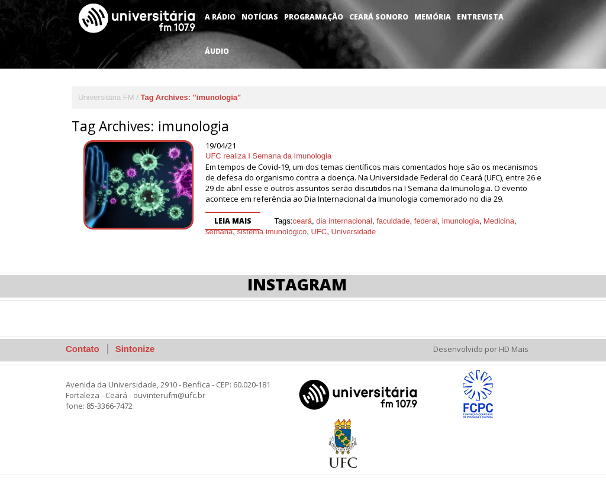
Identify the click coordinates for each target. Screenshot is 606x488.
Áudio (217, 51)
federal (426, 220)
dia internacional (344, 220)
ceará (302, 220)
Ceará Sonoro (378, 17)
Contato (82, 349)
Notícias (259, 17)
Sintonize (135, 349)
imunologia (460, 220)
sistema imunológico (272, 231)
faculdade (393, 220)
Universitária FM (106, 97)
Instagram (297, 284)
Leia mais (233, 221)
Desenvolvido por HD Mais (480, 349)
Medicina (498, 220)
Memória (432, 17)
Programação (313, 17)
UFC (319, 231)
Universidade (353, 231)
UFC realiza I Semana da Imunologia (268, 155)
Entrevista (480, 17)
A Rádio (220, 17)
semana (219, 231)
